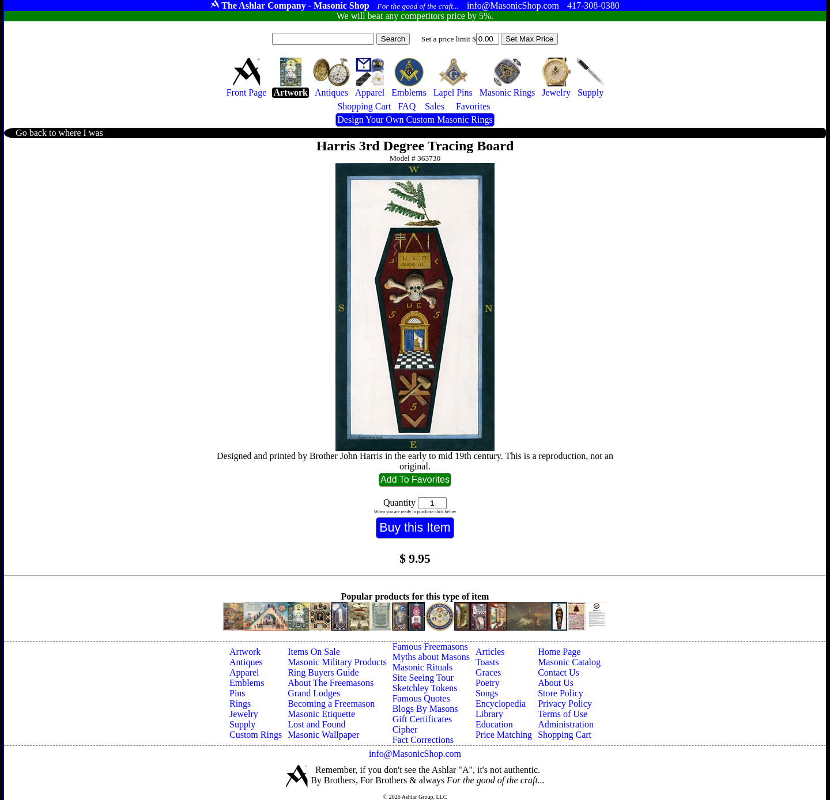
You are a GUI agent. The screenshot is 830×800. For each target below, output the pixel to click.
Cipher (405, 729)
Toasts (487, 662)
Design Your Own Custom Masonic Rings (414, 119)
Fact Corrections (423, 740)
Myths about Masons (431, 657)
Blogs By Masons (425, 709)
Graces (488, 672)
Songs (487, 693)
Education (494, 724)
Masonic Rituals (422, 667)
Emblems (246, 683)
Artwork (245, 652)
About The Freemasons (330, 683)
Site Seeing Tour (423, 678)
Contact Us (558, 672)
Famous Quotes (421, 698)
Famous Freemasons (430, 646)
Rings (240, 703)
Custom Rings (255, 735)
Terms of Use (562, 714)
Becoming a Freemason (331, 703)
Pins (237, 693)
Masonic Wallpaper (323, 735)
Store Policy (560, 693)
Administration (566, 724)
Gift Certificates (422, 719)
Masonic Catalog (569, 662)
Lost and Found (316, 724)
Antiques (246, 662)
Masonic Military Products (337, 662)
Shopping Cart (564, 735)
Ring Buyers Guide (323, 672)
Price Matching (504, 735)
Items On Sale (314, 652)
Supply (242, 724)
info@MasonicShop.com (415, 754)
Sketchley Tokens (425, 688)
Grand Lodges (314, 693)
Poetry (488, 683)
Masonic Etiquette (321, 714)
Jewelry (243, 714)
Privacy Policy (565, 703)
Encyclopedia (501, 703)
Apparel (244, 672)
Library (489, 714)
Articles (490, 652)
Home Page (559, 652)
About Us (556, 683)
